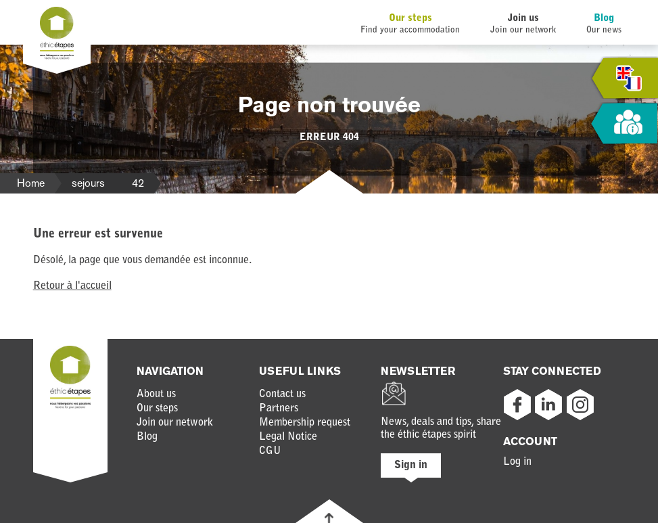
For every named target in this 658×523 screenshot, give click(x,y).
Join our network (175, 422)
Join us (523, 19)
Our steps (410, 19)
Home (31, 183)
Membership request (304, 422)
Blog (604, 19)
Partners (278, 408)
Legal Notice (288, 437)
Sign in (410, 465)
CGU (270, 451)
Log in (517, 462)
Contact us (282, 394)
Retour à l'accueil (72, 286)
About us (156, 394)
